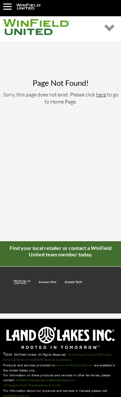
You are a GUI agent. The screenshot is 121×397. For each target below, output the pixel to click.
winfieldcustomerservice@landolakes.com (45, 380)
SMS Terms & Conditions (54, 360)
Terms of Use (25, 360)
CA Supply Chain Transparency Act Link (31, 385)
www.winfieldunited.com (74, 365)
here (101, 94)
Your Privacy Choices (82, 354)
